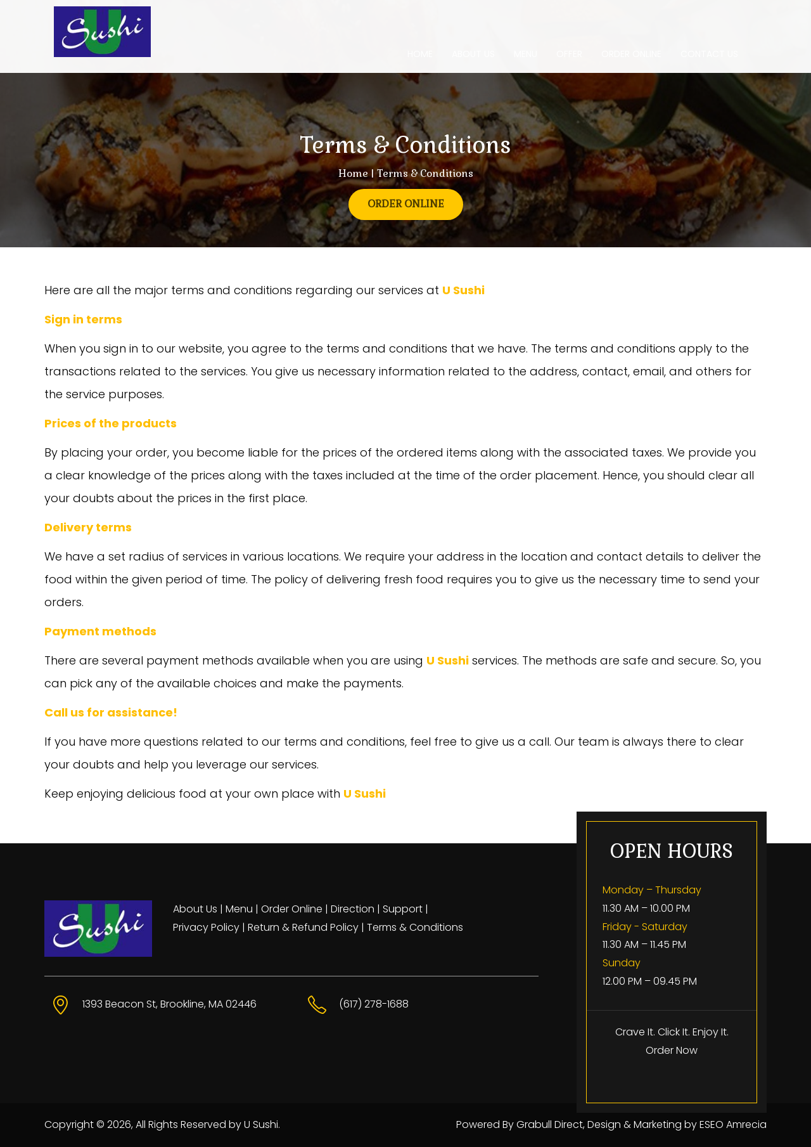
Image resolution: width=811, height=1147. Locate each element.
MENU (525, 54)
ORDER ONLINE (631, 54)
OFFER (569, 54)
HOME (420, 54)
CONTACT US (709, 54)
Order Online (291, 909)
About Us (195, 909)
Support (403, 909)
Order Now (672, 1050)
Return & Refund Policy (303, 927)
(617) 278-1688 (374, 1004)
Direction (352, 909)
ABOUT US (473, 54)
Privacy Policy (206, 927)
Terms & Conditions (415, 927)
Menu (239, 909)
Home (353, 173)
